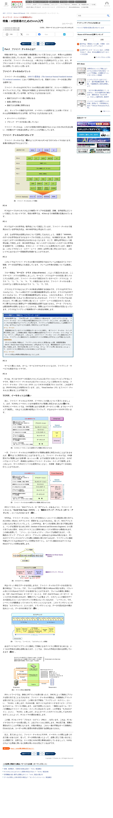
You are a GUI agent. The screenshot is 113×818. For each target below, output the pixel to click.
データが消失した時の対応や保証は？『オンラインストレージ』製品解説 (28, 777)
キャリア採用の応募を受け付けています (91, 28)
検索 (108, 15)
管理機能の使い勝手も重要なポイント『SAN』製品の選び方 (23, 774)
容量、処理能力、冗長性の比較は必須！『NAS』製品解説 (22, 769)
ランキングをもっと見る (103, 57)
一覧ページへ (106, 111)
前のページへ (26, 44)
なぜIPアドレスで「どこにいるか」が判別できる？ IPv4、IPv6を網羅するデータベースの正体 (94, 52)
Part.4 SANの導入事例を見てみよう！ (22, 748)
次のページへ (50, 44)
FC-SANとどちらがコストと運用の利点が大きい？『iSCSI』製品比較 (26, 771)
